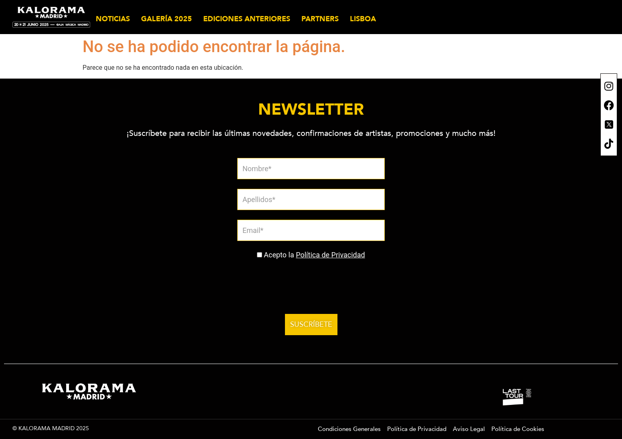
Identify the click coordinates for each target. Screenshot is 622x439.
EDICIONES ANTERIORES (246, 19)
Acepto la (314, 255)
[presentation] (298, 282)
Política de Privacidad (330, 255)
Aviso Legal (469, 429)
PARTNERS (320, 19)
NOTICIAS (113, 19)
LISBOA (363, 19)
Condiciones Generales (349, 429)
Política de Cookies (517, 429)
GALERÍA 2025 (166, 19)
